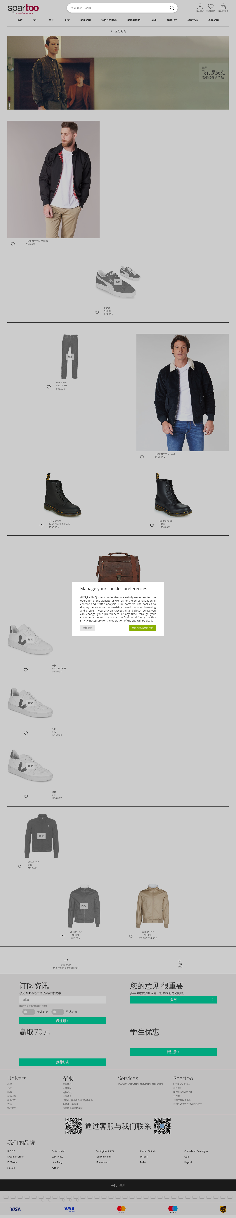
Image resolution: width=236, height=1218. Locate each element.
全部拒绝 (87, 627)
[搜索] (172, 8)
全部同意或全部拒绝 (142, 627)
